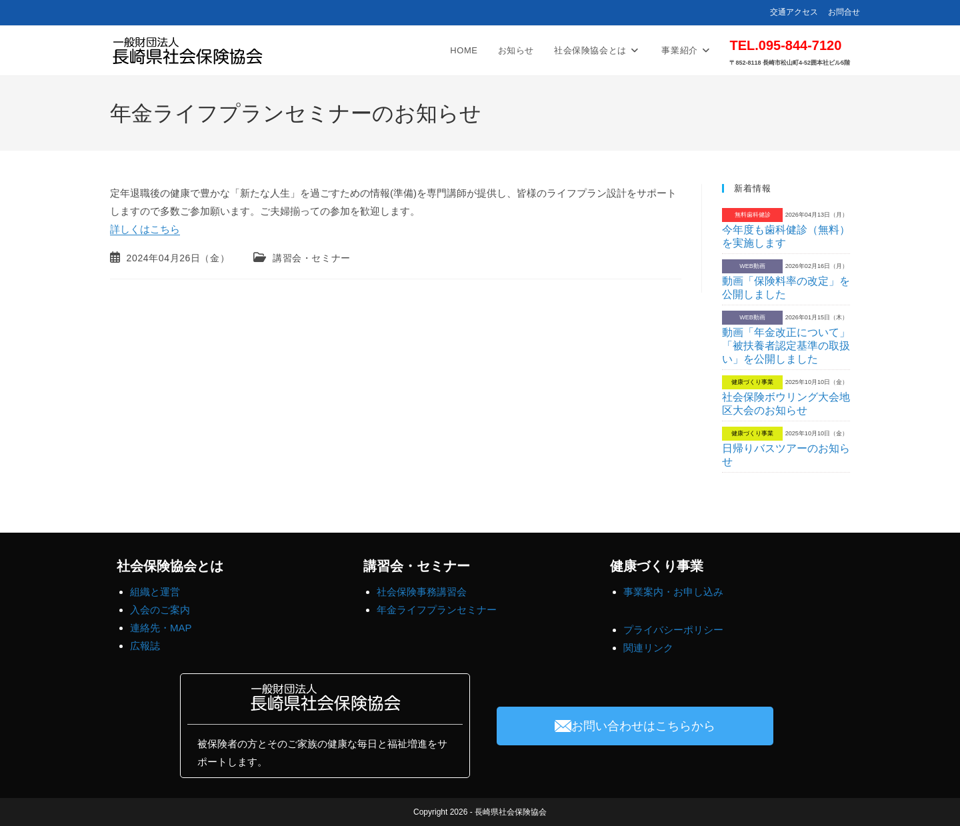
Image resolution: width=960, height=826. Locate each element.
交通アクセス (794, 12)
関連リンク (648, 647)
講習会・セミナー (312, 258)
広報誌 (145, 645)
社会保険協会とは (170, 566)
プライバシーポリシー (673, 629)
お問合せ (844, 12)
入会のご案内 (160, 609)
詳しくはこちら (145, 229)
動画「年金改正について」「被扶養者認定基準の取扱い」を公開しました (786, 346)
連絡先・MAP (161, 627)
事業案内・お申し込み (673, 591)
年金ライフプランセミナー (437, 609)
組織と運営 (155, 591)
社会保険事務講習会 (422, 591)
